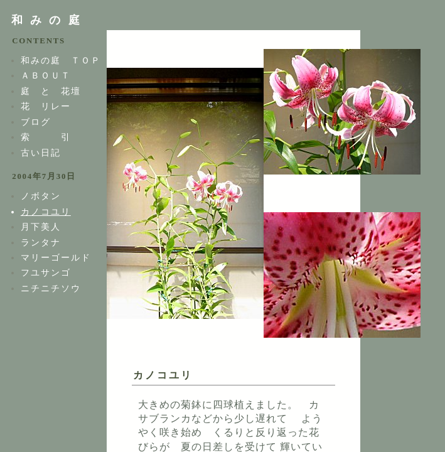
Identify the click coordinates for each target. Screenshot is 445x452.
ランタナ (41, 242)
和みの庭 (49, 20)
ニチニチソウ (51, 288)
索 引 (46, 137)
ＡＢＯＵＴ (46, 75)
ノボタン (41, 196)
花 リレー (46, 106)
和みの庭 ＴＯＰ (61, 60)
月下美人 (41, 227)
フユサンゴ (46, 272)
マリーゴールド (56, 257)
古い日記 (41, 153)
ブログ (36, 122)
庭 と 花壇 (51, 91)
